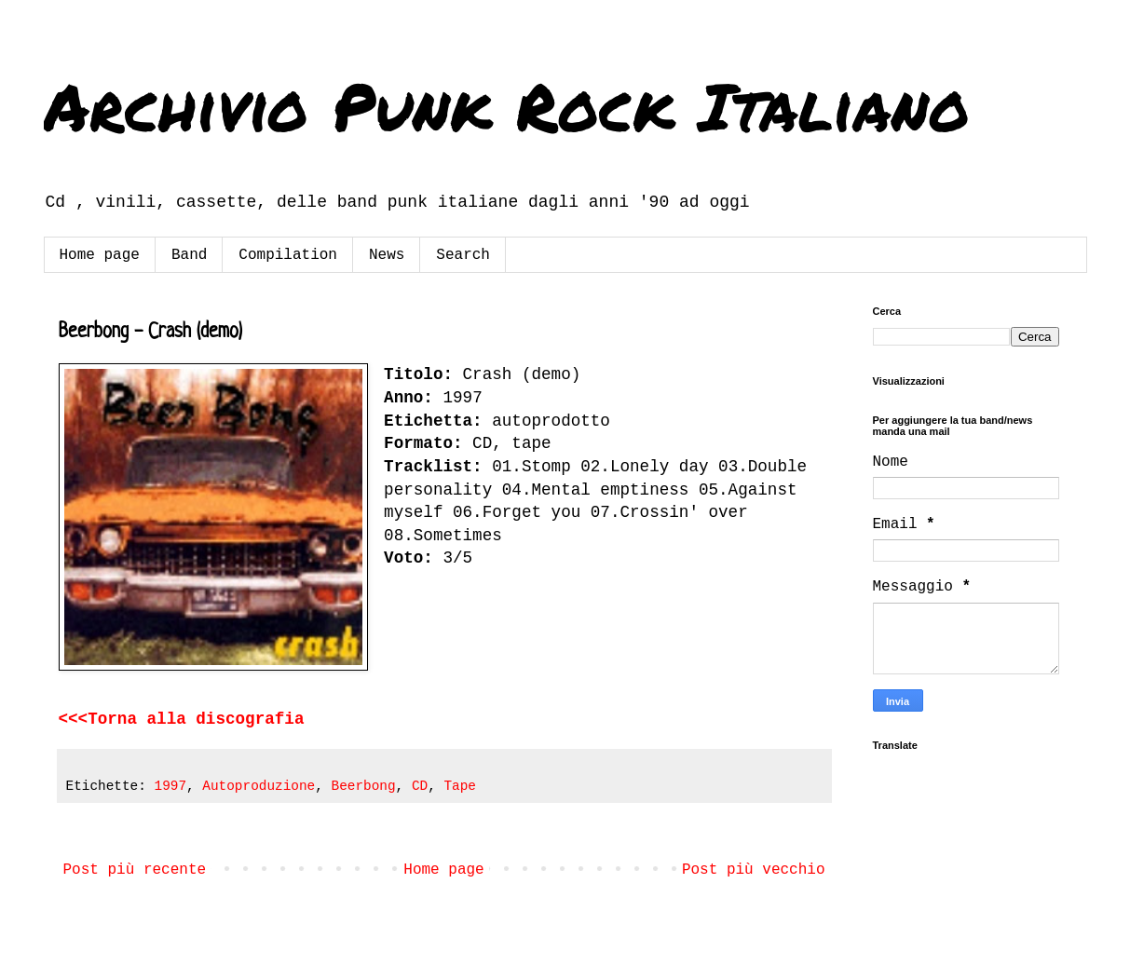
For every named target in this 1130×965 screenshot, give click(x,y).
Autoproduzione (258, 786)
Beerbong (364, 786)
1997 (171, 786)
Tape (459, 786)
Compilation (287, 255)
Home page (100, 255)
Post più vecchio (753, 870)
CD (420, 786)
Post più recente (135, 870)
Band (189, 255)
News (386, 255)
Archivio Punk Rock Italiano (507, 105)
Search (463, 255)
